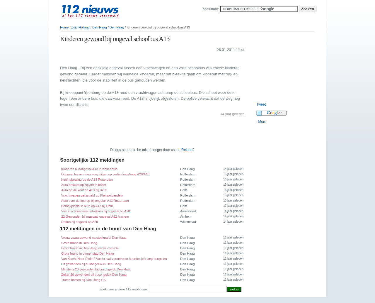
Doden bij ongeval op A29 (79, 222)
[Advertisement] (128, 58)
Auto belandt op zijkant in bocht (83, 185)
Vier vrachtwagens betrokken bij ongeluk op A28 (95, 211)
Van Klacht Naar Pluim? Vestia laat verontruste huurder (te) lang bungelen (114, 258)
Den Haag (99, 27)
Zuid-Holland (80, 27)
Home (64, 27)
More (262, 122)
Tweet (261, 104)
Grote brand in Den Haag (79, 243)
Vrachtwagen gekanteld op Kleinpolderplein (92, 195)
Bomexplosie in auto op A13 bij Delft (87, 206)
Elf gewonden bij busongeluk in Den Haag (91, 264)
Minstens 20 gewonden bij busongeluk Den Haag (96, 269)
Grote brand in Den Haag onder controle (90, 248)
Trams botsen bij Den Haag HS (83, 280)
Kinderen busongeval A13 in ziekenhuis (89, 169)
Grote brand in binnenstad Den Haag (87, 253)
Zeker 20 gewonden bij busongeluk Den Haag (94, 274)
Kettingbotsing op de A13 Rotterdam (87, 179)
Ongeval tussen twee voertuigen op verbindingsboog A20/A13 (105, 174)
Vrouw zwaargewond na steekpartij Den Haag (94, 237)
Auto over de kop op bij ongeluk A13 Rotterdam (95, 200)
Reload (186, 150)
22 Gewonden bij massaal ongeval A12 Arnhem (95, 216)
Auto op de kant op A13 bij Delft (83, 190)
